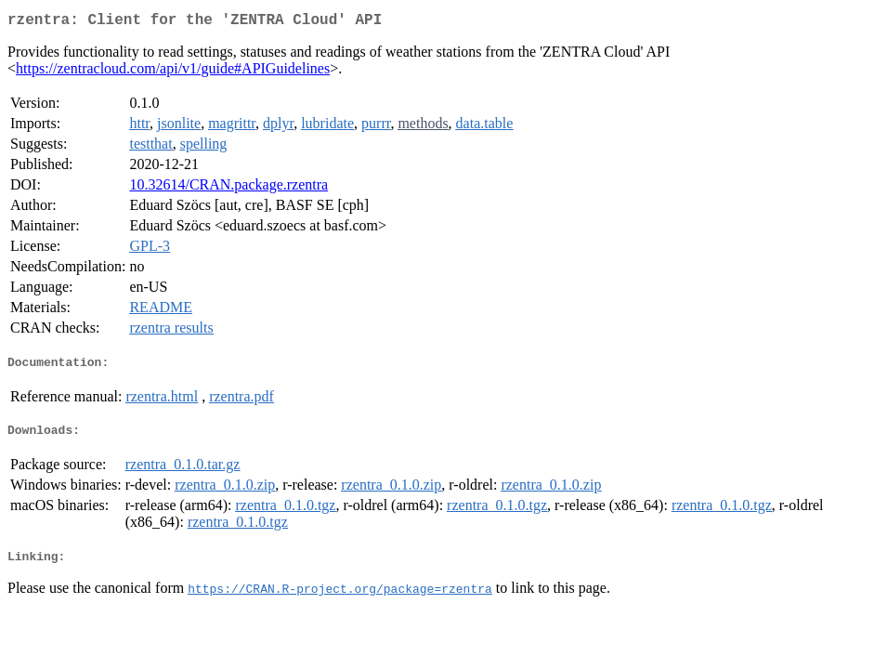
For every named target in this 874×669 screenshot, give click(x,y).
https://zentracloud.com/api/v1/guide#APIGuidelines (173, 72)
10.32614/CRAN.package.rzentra (228, 188)
